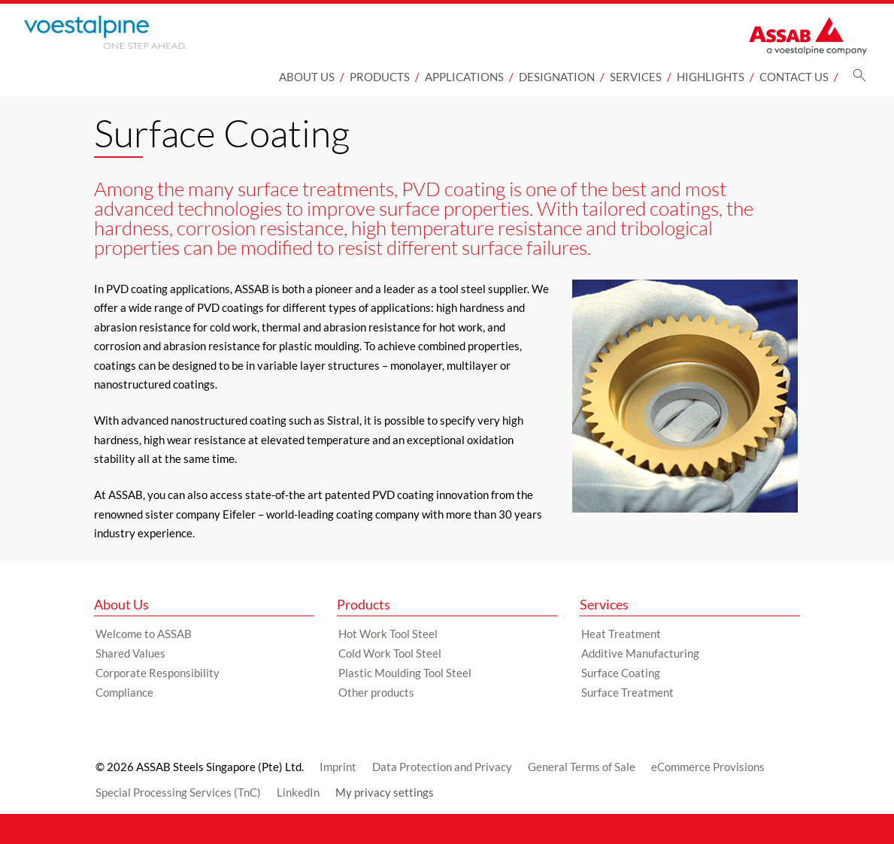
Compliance (124, 692)
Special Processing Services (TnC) (178, 792)
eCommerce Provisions (708, 766)
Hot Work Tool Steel (388, 633)
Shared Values (130, 653)
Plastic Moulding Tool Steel (404, 672)
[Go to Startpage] (129, 32)
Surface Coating (620, 672)
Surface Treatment (627, 692)
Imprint (338, 766)
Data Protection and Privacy (442, 766)
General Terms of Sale (581, 766)
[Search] (859, 79)
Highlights (710, 76)
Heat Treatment (621, 633)
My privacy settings (384, 792)
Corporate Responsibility (157, 672)
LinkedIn (298, 792)
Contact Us (794, 76)
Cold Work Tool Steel (389, 653)
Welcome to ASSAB (143, 633)
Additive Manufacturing (640, 653)
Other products (376, 692)
